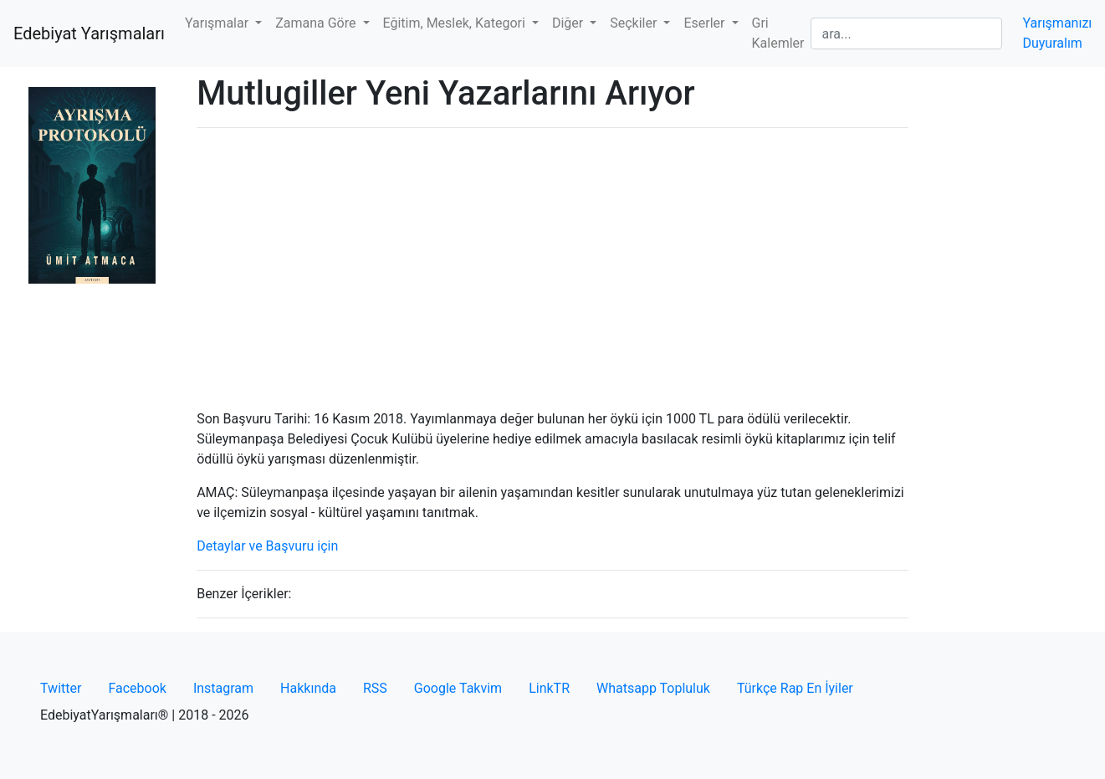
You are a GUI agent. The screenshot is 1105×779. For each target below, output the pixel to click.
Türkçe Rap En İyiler (795, 688)
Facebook (137, 688)
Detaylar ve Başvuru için (267, 546)
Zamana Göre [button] (317, 23)
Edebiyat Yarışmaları (89, 33)
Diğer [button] (569, 23)
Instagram (223, 688)
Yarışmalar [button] (218, 23)
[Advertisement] (552, 258)
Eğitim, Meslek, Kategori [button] (456, 23)
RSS (375, 688)
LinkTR (549, 688)
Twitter (60, 688)
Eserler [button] (705, 23)
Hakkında (308, 688)
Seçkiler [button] (635, 23)
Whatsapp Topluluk (653, 688)
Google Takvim (458, 688)
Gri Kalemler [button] (778, 33)
